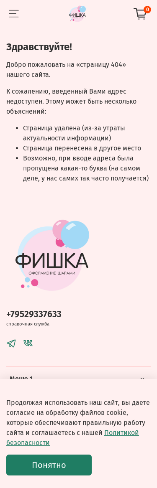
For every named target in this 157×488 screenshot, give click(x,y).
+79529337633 (34, 314)
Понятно (49, 465)
